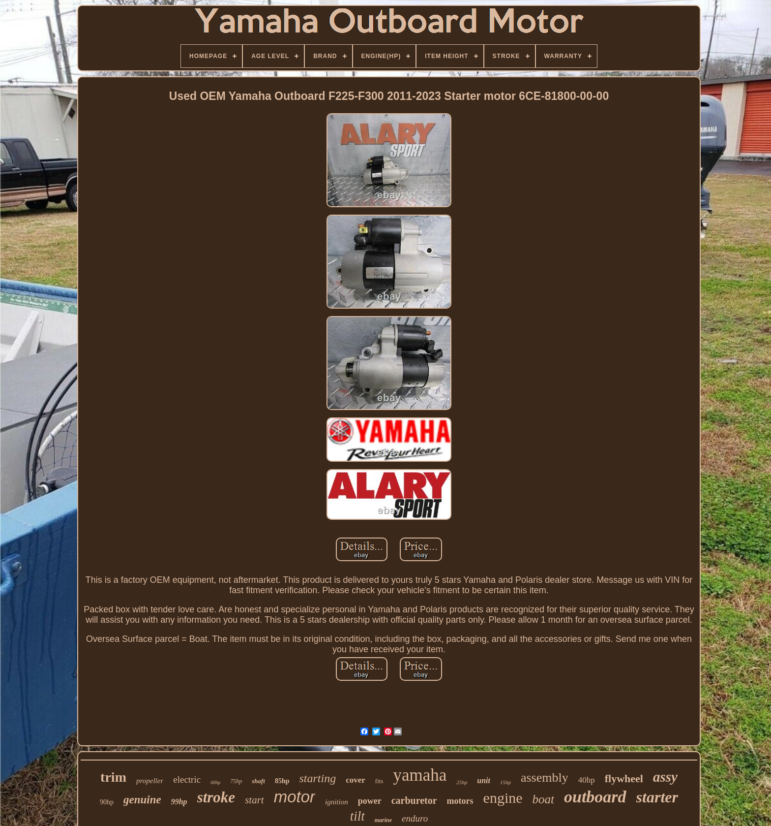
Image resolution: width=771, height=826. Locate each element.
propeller (149, 781)
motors (460, 801)
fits (379, 781)
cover (355, 780)
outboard (595, 797)
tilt (357, 816)
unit (483, 780)
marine (383, 820)
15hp (505, 782)
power (370, 801)
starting (317, 778)
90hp (107, 802)
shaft (258, 781)
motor (294, 797)
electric (187, 779)
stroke (216, 797)
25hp (461, 782)
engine (503, 798)
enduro (415, 818)
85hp (282, 781)
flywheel (624, 778)
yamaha (419, 775)
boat (543, 799)
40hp (586, 780)
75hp (236, 781)
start (254, 800)
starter (657, 797)
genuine (142, 800)
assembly (544, 777)
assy (665, 777)
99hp (179, 801)
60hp (215, 782)
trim (113, 777)
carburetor (414, 800)
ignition (336, 802)
